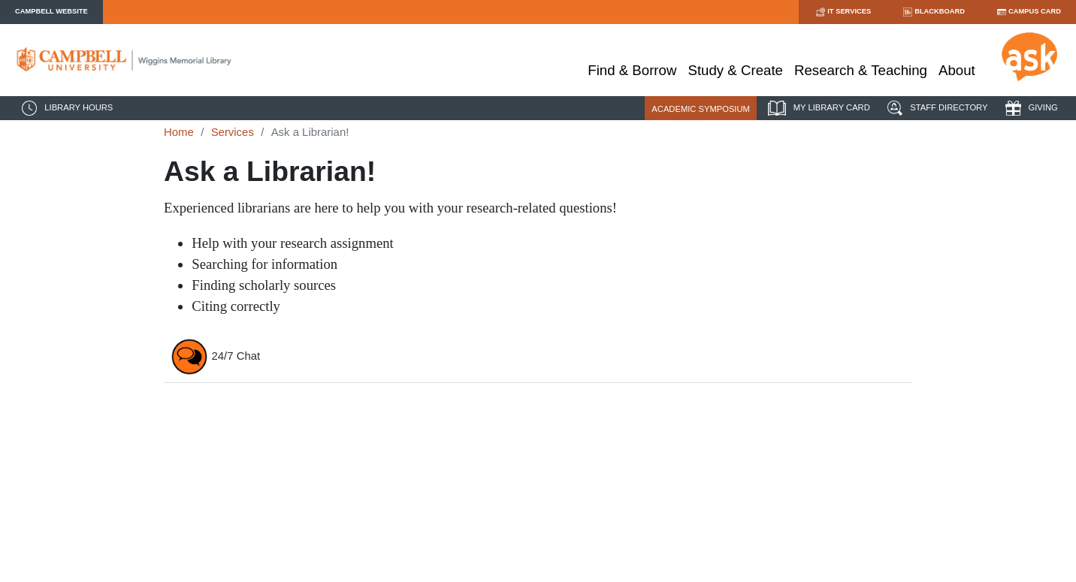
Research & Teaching (860, 70)
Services (232, 131)
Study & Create (735, 70)
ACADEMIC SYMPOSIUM (700, 108)
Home (179, 131)
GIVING (1030, 108)
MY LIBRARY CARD (817, 108)
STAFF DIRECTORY (935, 108)
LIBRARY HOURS (65, 108)
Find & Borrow (632, 70)
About (956, 70)
